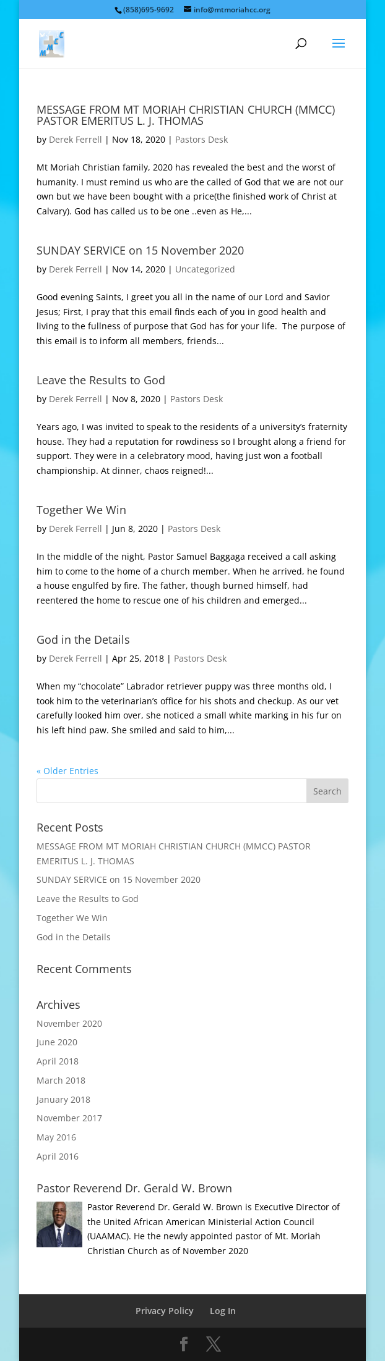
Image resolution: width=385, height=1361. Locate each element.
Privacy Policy (165, 1311)
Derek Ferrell (75, 139)
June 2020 (57, 1042)
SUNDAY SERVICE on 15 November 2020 (140, 250)
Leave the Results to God (101, 380)
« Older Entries (67, 771)
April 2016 (58, 1156)
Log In (223, 1311)
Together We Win (81, 509)
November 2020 (69, 1023)
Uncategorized (205, 269)
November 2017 (69, 1118)
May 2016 (56, 1137)
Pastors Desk (201, 139)
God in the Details (83, 639)
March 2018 (61, 1080)
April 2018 (58, 1061)
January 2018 (63, 1099)
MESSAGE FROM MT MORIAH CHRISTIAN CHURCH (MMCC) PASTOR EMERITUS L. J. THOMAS (186, 115)
